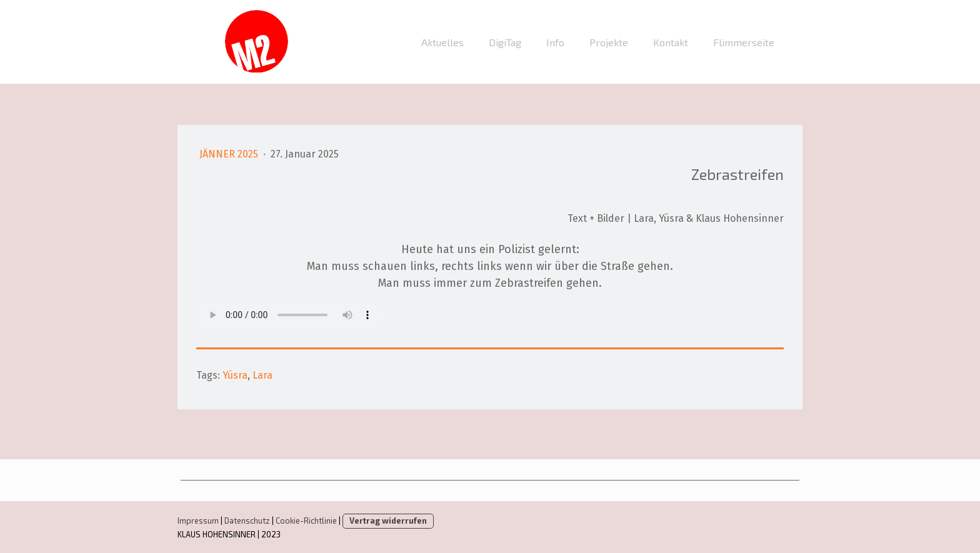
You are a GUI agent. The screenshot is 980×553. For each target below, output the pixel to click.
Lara (262, 375)
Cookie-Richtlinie (306, 521)
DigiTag (505, 42)
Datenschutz (247, 521)
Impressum (198, 521)
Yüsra (235, 375)
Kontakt (670, 42)
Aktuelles (442, 42)
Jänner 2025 (230, 154)
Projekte (608, 42)
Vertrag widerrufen (388, 521)
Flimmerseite (743, 42)
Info (555, 42)
